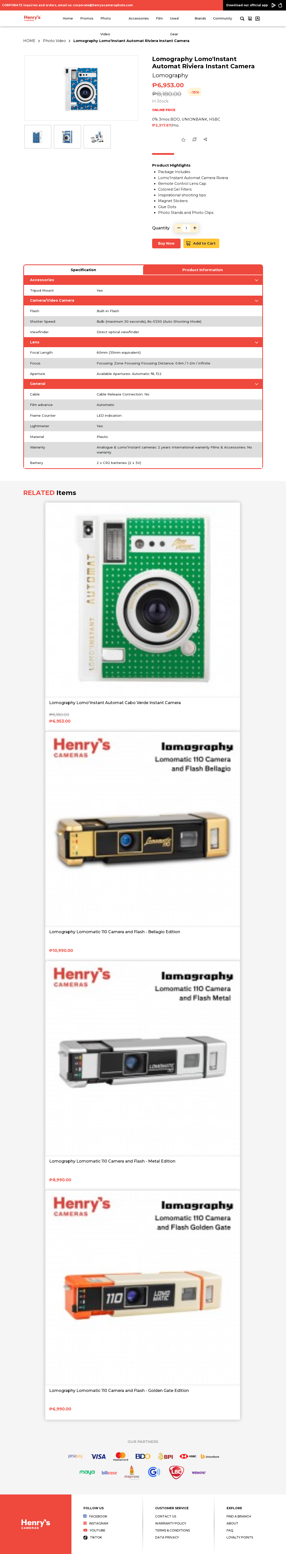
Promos (86, 18)
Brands (200, 18)
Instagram (95, 1523)
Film (159, 18)
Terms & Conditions (172, 1530)
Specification (83, 270)
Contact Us (165, 1516)
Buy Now (166, 243)
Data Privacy (167, 1537)
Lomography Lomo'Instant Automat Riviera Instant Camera (131, 41)
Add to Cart (201, 243)
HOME (29, 41)
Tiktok (92, 1537)
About (232, 1523)
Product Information (202, 270)
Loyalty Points (240, 1537)
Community (222, 18)
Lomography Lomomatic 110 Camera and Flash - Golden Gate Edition (119, 1390)
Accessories (139, 18)
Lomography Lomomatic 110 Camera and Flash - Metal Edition (112, 1161)
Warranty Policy (170, 1523)
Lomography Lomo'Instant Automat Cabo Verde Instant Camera (115, 702)
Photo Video (54, 41)
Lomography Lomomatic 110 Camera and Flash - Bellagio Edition (114, 931)
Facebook (95, 1516)
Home (68, 18)
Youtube (94, 1530)
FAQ (230, 1530)
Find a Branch (239, 1516)
